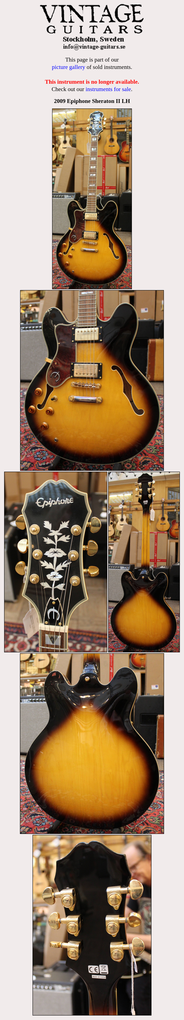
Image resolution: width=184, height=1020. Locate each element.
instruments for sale (108, 89)
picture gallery (68, 67)
